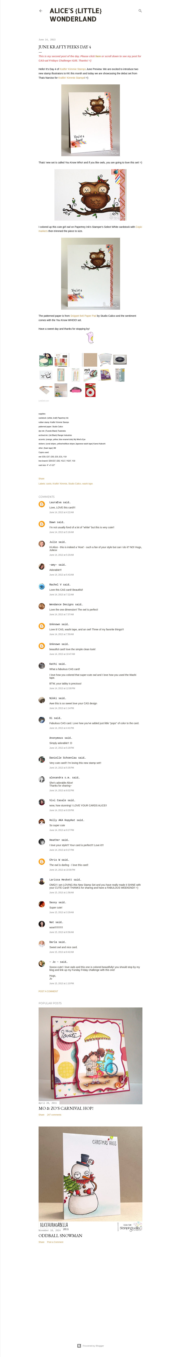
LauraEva (55, 502)
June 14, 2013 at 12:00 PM (62, 688)
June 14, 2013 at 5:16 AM (61, 532)
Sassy (53, 902)
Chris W (54, 859)
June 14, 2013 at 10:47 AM (62, 654)
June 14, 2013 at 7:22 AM (61, 594)
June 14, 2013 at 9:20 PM (61, 810)
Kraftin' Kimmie (60, 483)
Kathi (53, 664)
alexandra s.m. (60, 777)
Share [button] (41, 478)
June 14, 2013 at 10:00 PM (62, 870)
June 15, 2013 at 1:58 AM (61, 892)
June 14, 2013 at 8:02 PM (61, 790)
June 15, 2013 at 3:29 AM (61, 912)
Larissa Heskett (60, 879)
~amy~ (53, 564)
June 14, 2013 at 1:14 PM (61, 708)
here (98, 56)
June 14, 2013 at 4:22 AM (61, 512)
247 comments (54, 1115)
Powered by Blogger (90, 1346)
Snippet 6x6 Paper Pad (83, 315)
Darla (53, 942)
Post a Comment (48, 991)
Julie (53, 542)
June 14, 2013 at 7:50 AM (61, 634)
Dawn (52, 522)
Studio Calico (74, 483)
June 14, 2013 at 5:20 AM (61, 555)
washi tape (87, 483)
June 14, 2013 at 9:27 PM (61, 830)
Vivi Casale (57, 800)
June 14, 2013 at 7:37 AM (61, 614)
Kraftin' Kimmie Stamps (73, 69)
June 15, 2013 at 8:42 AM (61, 952)
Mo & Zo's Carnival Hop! (66, 1108)
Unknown (54, 624)
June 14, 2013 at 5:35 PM (61, 768)
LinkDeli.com (44, 401)
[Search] (140, 10)
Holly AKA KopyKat (62, 820)
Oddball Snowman (60, 1235)
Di (50, 718)
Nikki (53, 698)
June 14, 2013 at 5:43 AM (61, 575)
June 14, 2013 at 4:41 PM (61, 728)
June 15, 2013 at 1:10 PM (61, 983)
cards (48, 483)
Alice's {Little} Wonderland (75, 14)
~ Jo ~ (53, 962)
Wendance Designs (61, 604)
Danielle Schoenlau (63, 757)
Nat (51, 922)
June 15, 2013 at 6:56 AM (61, 932)
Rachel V (55, 584)
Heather (54, 840)
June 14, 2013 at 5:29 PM (61, 748)
